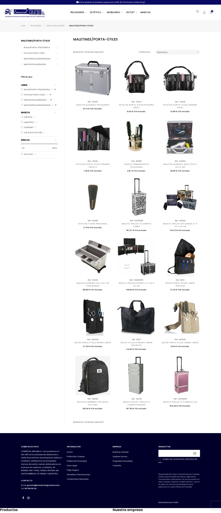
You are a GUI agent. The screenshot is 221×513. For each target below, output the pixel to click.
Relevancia (178, 52)
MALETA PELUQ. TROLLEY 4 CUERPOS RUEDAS (136, 403)
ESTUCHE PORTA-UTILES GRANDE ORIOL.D (93, 165)
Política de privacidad (77, 461)
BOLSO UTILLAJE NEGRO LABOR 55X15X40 (136, 344)
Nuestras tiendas (121, 452)
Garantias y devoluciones (78, 474)
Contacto (117, 465)
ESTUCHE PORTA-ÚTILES (34, 53)
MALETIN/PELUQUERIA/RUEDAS (37, 58)
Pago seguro (73, 470)
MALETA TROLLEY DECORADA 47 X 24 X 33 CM (180, 225)
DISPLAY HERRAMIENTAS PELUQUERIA (136, 165)
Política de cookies (76, 456)
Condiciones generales (78, 479)
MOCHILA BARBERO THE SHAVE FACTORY (92, 403)
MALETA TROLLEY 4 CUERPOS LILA (180, 402)
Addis (175, 502)
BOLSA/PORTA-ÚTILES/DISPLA (37, 47)
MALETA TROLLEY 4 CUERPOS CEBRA (136, 225)
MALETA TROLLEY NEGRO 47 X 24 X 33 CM (136, 284)
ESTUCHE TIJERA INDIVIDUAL (92, 223)
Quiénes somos (120, 456)
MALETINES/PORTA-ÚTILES (35, 40)
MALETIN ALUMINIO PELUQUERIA (93, 105)
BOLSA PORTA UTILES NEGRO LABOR (93, 342)
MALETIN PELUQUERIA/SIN (35, 64)
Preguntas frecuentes (123, 461)
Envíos (70, 452)
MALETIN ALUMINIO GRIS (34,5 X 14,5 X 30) (180, 165)
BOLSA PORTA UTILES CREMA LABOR (180, 342)
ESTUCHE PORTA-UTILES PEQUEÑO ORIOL (136, 106)
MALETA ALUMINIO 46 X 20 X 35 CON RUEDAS (93, 284)
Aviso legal (72, 465)
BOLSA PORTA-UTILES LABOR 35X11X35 (180, 284)
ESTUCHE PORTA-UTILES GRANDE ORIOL (180, 106)
